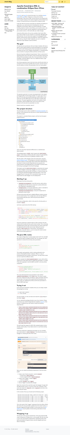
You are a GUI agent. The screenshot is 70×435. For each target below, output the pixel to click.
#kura (32, 12)
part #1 (19, 15)
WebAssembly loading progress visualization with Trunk (57, 28)
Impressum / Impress (29, 430)
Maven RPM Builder (8, 21)
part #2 (25, 15)
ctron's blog (8, 2)
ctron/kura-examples (41, 110)
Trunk (5, 12)
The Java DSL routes (55, 14)
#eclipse (26, 12)
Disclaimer (27, 429)
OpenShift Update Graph (8, 15)
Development (38, 10)
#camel (22, 12)
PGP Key (6, 28)
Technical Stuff (54, 45)
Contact (47, 429)
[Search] (51, 1)
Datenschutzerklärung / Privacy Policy (9, 30)
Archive (64, 21)
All (65, 39)
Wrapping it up (54, 18)
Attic (5, 33)
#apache (19, 12)
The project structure (56, 11)
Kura (23, 16)
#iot (29, 12)
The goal (53, 9)
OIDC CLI (6, 17)
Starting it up (54, 12)
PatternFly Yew (7, 9)
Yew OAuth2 (7, 11)
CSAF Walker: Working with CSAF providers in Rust (57, 24)
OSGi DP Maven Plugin (22, 160)
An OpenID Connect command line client (58, 34)
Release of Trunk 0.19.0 (56, 36)
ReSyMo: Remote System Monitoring (57, 31)
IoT (52, 43)
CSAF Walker (7, 19)
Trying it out (54, 16)
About (5, 26)
